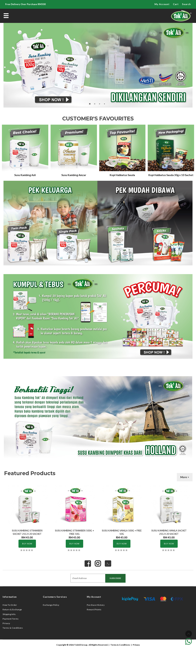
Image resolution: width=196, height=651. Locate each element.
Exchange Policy (51, 605)
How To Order (10, 605)
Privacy (6, 623)
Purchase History (95, 605)
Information (10, 596)
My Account (161, 4)
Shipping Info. (9, 614)
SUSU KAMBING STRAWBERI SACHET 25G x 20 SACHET (27, 532)
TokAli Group (80, 644)
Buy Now (27, 543)
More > (184, 477)
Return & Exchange (12, 609)
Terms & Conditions (13, 628)
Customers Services (55, 596)
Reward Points (94, 609)
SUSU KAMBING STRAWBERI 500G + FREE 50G (74, 532)
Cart (176, 4)
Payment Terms (11, 618)
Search (186, 4)
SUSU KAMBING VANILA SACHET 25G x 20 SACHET (169, 532)
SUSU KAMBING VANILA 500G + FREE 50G (122, 532)
